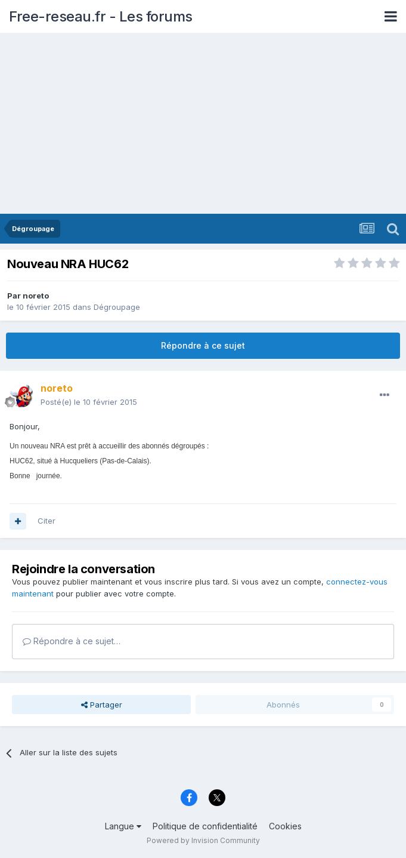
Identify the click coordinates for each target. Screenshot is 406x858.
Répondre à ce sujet (203, 345)
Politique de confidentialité (205, 826)
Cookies (285, 826)
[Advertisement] (203, 124)
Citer (46, 520)
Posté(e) (89, 402)
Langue (123, 826)
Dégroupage (117, 307)
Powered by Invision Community (203, 840)
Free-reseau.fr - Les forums (101, 16)
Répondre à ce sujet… (71, 641)
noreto (36, 295)
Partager (101, 705)
